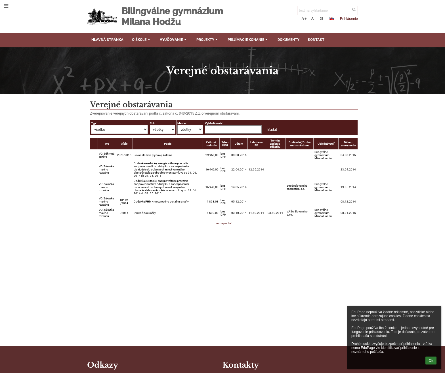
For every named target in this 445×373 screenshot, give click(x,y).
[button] (332, 18)
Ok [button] (431, 361)
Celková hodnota (211, 144)
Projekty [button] (207, 39)
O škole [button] (141, 39)
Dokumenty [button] (288, 39)
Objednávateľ (326, 143)
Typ (106, 143)
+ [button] (304, 18)
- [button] (313, 18)
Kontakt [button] (316, 39)
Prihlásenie (349, 18)
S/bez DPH (225, 144)
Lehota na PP (256, 144)
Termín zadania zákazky (275, 143)
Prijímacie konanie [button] (248, 39)
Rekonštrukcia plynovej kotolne (153, 155)
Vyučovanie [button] (174, 39)
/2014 (124, 212)
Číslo (124, 143)
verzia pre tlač (224, 223)
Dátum (239, 143)
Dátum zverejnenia (348, 144)
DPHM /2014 (124, 202)
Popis (167, 143)
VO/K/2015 (124, 155)
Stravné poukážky (145, 212)
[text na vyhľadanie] (327, 10)
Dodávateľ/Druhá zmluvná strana (299, 144)
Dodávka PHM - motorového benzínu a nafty (161, 201)
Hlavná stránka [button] (107, 39)
